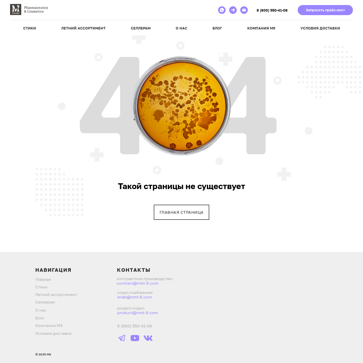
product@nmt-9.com (137, 312)
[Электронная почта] (244, 10)
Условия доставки (320, 28)
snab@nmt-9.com (134, 296)
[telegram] (233, 10)
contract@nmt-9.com (137, 283)
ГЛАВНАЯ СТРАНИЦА (182, 212)
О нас (181, 28)
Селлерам (140, 28)
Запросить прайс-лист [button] (325, 10)
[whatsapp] (222, 10)
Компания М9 (261, 28)
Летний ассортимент (83, 28)
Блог (217, 28)
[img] (122, 338)
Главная (43, 279)
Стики (29, 28)
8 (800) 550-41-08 (272, 10)
